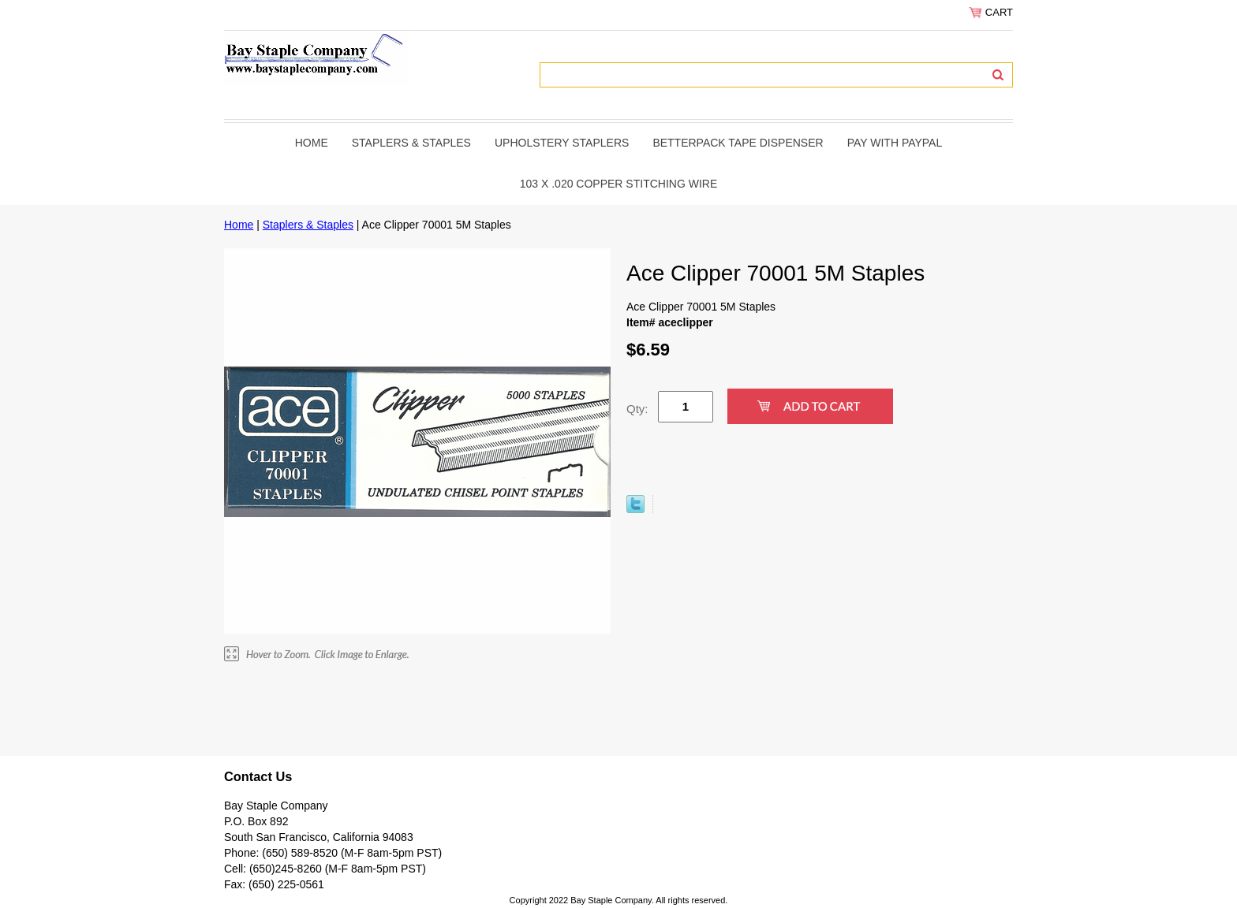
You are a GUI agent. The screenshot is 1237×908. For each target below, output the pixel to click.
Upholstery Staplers (562, 142)
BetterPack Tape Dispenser (737, 142)
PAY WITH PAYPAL (895, 142)
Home (311, 142)
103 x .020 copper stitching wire (619, 183)
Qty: (637, 408)
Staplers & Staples (411, 142)
